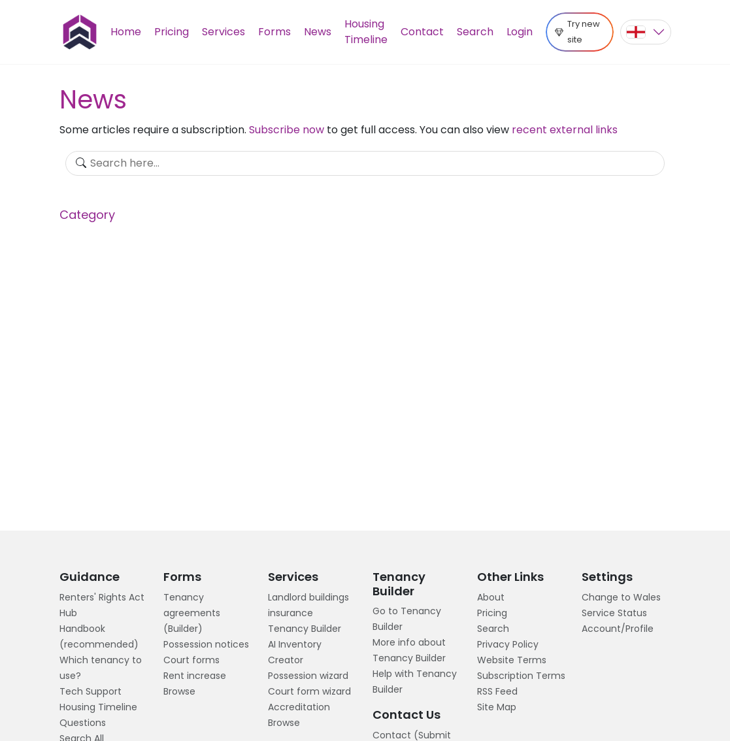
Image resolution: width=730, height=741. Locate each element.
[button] (646, 32)
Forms (274, 31)
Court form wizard (309, 691)
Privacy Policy (508, 644)
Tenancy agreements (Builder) (191, 613)
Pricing (171, 31)
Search (475, 31)
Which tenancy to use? (100, 667)
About (491, 597)
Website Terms (511, 660)
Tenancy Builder (304, 628)
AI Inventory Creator (295, 652)
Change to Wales (621, 597)
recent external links (565, 129)
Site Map (496, 707)
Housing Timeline (366, 31)
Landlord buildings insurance (308, 605)
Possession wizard (308, 675)
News (317, 31)
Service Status (614, 612)
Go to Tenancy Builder (407, 618)
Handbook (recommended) (99, 636)
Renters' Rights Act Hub (101, 605)
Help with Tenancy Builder (415, 681)
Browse (179, 691)
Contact (422, 31)
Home (125, 31)
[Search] (365, 163)
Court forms (191, 660)
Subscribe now (286, 129)
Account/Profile (618, 628)
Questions (82, 722)
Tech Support (90, 691)
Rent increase (194, 675)
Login (519, 31)
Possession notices (206, 644)
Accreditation (299, 707)
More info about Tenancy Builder (409, 650)
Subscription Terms (521, 675)
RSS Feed (497, 691)
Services (223, 31)
